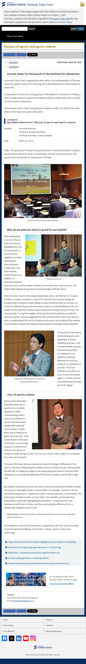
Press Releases (8, 631)
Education (13, 62)
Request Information (54, 631)
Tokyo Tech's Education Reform (61, 583)
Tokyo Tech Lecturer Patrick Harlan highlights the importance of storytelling (42, 541)
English (81, 28)
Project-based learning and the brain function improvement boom (38, 563)
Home (5, 619)
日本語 (73, 28)
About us (49, 619)
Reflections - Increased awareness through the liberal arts (34, 552)
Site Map (49, 625)
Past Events (13, 67)
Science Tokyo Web (61, 18)
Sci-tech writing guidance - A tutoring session (28, 557)
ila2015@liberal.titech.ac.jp (23, 600)
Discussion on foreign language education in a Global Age (34, 547)
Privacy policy (8, 625)
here (75, 579)
